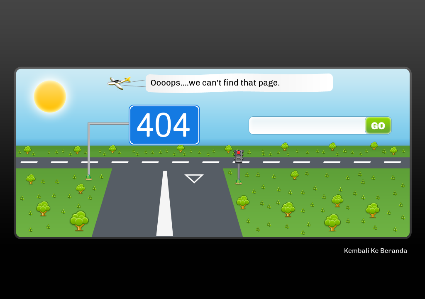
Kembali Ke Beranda (376, 251)
